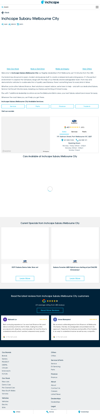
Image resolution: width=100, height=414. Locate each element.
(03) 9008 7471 (81, 140)
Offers (53, 356)
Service (13, 106)
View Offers (87, 69)
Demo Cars (6, 385)
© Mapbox (46, 151)
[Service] (50, 412)
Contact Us (55, 388)
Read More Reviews (50, 310)
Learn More (25, 278)
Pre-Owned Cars (8, 388)
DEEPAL (4, 365)
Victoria (5, 394)
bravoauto (6, 371)
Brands (4, 356)
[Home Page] (50, 2)
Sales (64, 132)
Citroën (5, 368)
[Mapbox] (7, 151)
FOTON (4, 374)
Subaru (4, 359)
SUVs (3, 407)
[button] (25, 327)
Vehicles (5, 401)
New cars (5, 382)
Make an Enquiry (62, 69)
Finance (62, 106)
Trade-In (87, 106)
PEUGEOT (5, 362)
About (53, 385)
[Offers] (16, 412)
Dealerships (55, 402)
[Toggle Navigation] (97, 7)
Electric (5, 404)
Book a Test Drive (38, 69)
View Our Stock (13, 69)
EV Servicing (55, 367)
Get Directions (67, 140)
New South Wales (8, 391)
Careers (54, 391)
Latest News (55, 394)
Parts (38, 106)
